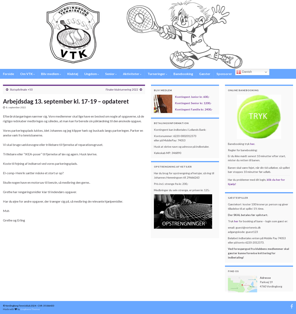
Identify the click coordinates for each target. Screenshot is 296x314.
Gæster (204, 74)
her (252, 143)
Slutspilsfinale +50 (21, 89)
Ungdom (91, 74)
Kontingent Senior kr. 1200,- (193, 103)
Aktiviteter (132, 74)
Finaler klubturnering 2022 (122, 89)
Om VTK (27, 74)
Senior (111, 74)
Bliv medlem (51, 74)
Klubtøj (72, 74)
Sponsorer (224, 74)
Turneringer (157, 74)
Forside (8, 74)
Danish (244, 72)
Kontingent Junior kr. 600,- (192, 96)
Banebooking (183, 74)
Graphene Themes (30, 309)
